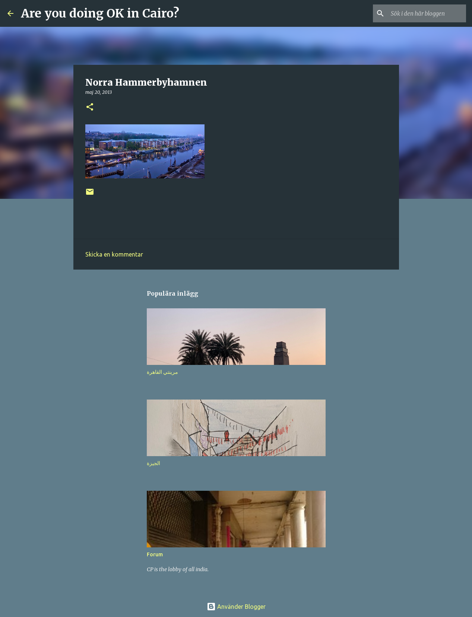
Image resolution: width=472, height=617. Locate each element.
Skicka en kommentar (114, 254)
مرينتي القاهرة (162, 372)
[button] (89, 107)
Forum (155, 554)
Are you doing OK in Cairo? (100, 13)
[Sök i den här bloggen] (427, 13)
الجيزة (153, 463)
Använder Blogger (236, 606)
